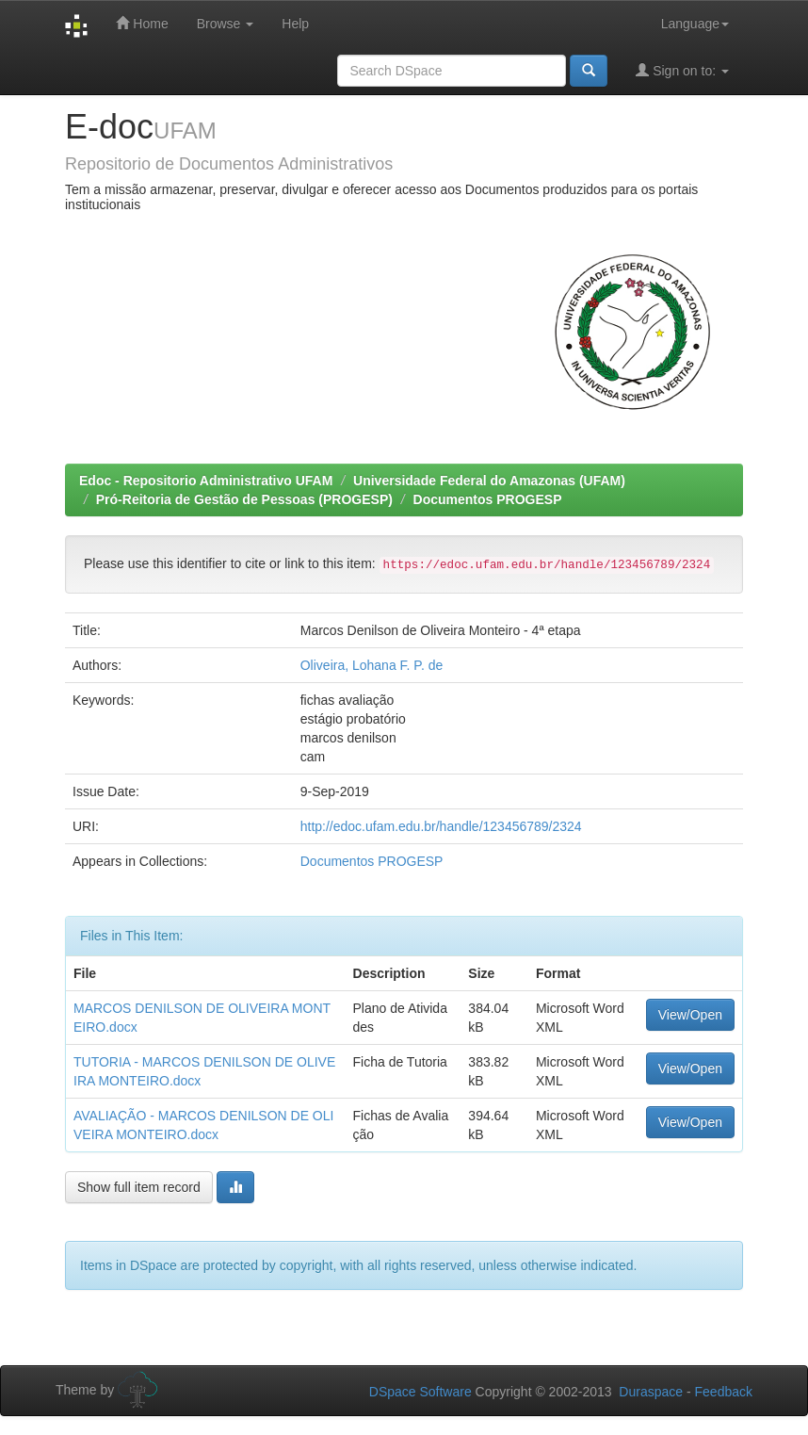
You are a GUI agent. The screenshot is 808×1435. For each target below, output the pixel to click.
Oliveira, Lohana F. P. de (372, 665)
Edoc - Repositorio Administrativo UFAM (205, 480)
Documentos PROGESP (487, 499)
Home (142, 23)
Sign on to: (682, 70)
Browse (225, 23)
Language (695, 23)
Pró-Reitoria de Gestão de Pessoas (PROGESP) (244, 499)
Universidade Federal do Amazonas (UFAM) (489, 480)
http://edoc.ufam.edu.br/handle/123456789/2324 (441, 826)
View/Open (690, 1014)
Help (295, 23)
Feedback (723, 1391)
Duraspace (651, 1391)
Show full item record (139, 1187)
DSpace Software (420, 1391)
